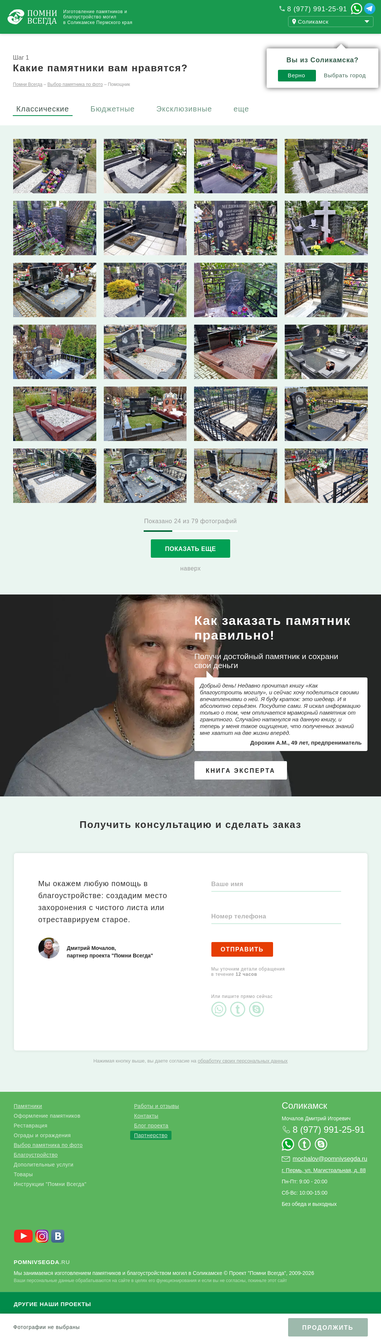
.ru (42, 1275)
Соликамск (304, 1119)
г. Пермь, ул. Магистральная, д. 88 (324, 1184)
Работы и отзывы (94, 41)
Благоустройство (36, 1168)
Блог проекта (151, 1139)
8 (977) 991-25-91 (317, 9)
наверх (190, 582)
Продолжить (328, 1327)
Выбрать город (340, 59)
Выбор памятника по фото (48, 1159)
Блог (154, 41)
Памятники (28, 1120)
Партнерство (150, 1149)
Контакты (199, 41)
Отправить (242, 963)
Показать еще (190, 562)
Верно (292, 59)
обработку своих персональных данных (243, 1074)
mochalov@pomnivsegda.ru (330, 1172)
